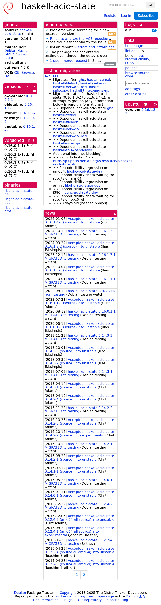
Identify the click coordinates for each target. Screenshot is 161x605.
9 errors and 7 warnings (94, 47)
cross (129, 63)
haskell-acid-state (18, 32)
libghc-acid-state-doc (19, 201)
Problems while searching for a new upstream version (80, 32)
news (50, 213)
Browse (28, 73)
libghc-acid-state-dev (19, 192)
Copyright (68, 593)
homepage (134, 46)
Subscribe (146, 16)
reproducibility (137, 59)
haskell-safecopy (67, 143)
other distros (135, 94)
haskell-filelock (65, 83)
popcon (131, 68)
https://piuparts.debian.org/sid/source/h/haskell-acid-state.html (93, 162)
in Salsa (80, 61)
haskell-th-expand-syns (89, 90)
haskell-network (93, 83)
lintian (130, 51)
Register (111, 15)
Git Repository (90, 600)
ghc (82, 80)
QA (6, 76)
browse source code (137, 74)
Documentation (46, 600)
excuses (51, 76)
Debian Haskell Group (16, 52)
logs (141, 56)
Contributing (117, 600)
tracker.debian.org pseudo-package (84, 596)
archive (22, 54)
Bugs (68, 600)
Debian (20, 593)
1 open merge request (68, 61)
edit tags (132, 89)
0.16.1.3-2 (27, 113)
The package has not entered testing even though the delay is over (80, 54)
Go (151, 4)
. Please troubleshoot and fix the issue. (80, 40)
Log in (126, 15)
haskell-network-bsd (70, 87)
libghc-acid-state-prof (19, 209)
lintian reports (80, 47)
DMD (8, 58)
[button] (47, 30)
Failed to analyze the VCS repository (80, 39)
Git (16, 73)
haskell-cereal (98, 80)
